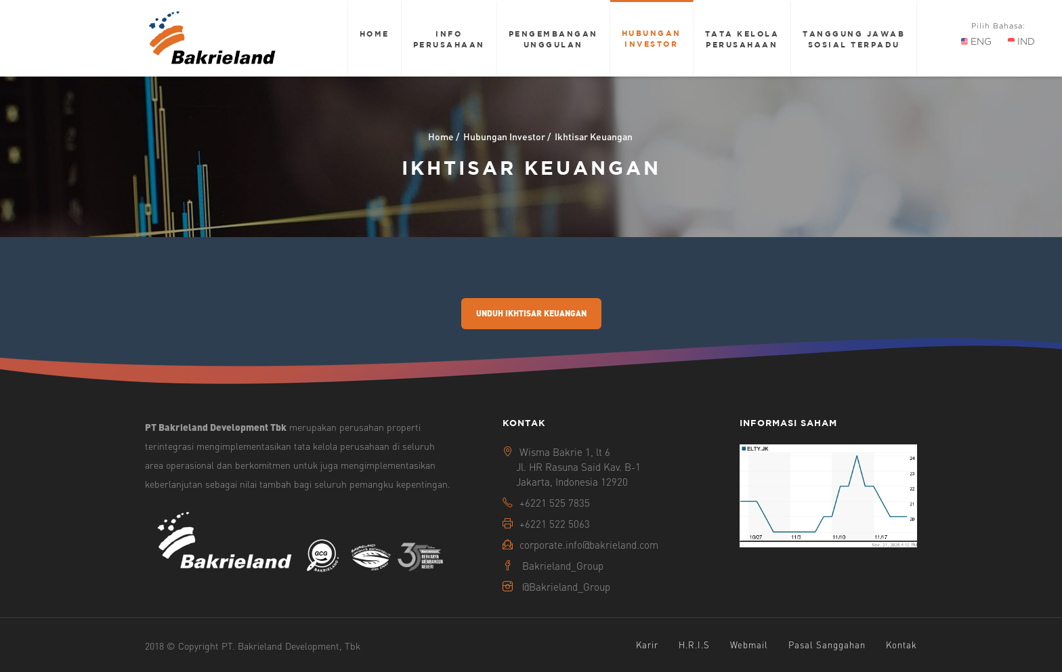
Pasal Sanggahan (827, 644)
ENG (976, 41)
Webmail (749, 644)
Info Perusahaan (449, 39)
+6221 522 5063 (554, 523)
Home (374, 33)
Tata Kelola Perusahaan (742, 39)
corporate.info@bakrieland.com (588, 544)
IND (1021, 41)
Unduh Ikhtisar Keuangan (531, 313)
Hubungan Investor (651, 38)
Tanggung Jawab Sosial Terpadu (854, 39)
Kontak (901, 644)
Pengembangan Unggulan (553, 39)
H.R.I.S (694, 644)
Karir (647, 644)
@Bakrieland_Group (566, 586)
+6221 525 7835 (554, 502)
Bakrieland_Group (562, 565)
